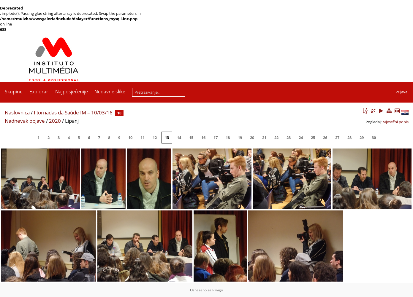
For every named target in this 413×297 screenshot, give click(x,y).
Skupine (14, 91)
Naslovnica (17, 112)
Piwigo (217, 290)
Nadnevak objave (25, 120)
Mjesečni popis (395, 121)
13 (167, 137)
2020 (55, 120)
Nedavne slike (109, 91)
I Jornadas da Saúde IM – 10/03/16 (73, 112)
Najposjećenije (71, 91)
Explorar (38, 91)
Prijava (401, 92)
